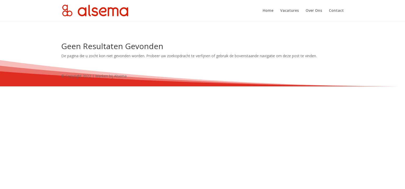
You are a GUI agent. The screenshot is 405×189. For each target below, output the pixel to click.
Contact (336, 11)
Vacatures (289, 11)
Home (268, 11)
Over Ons (314, 11)
